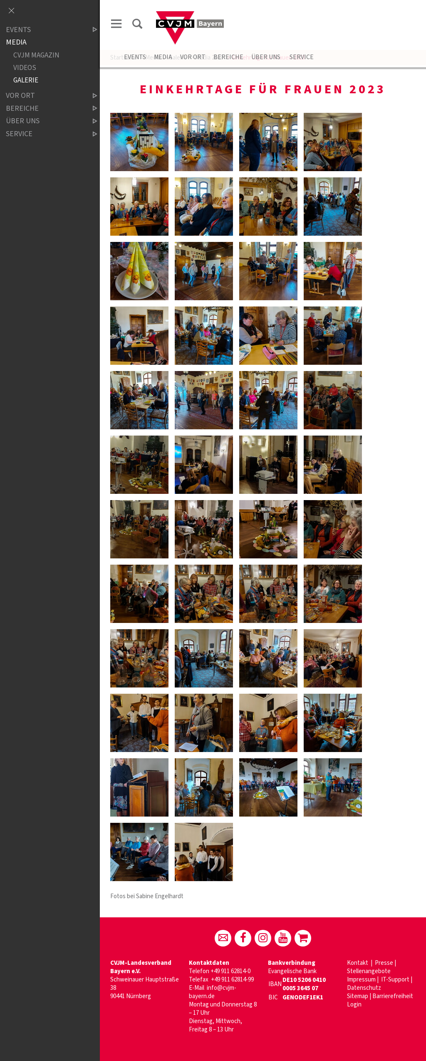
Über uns (265, 57)
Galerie (25, 80)
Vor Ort (193, 57)
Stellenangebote (369, 971)
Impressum (361, 979)
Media (163, 57)
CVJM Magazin (36, 55)
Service (301, 57)
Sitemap (357, 996)
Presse (384, 963)
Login (354, 1004)
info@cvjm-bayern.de (212, 992)
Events (135, 57)
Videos (24, 67)
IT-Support (395, 979)
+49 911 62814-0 (230, 971)
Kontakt (358, 963)
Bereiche (228, 57)
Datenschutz (364, 988)
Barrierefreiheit (392, 996)
